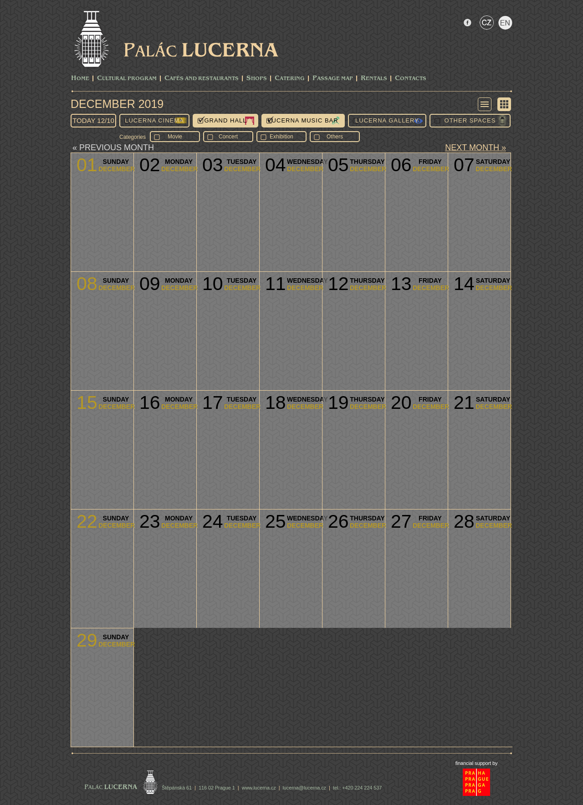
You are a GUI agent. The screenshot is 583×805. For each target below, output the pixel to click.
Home (80, 79)
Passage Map (332, 79)
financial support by (476, 763)
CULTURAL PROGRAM (127, 79)
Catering (290, 79)
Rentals (374, 79)
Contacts (410, 79)
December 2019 (117, 103)
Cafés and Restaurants (201, 79)
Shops (256, 79)
